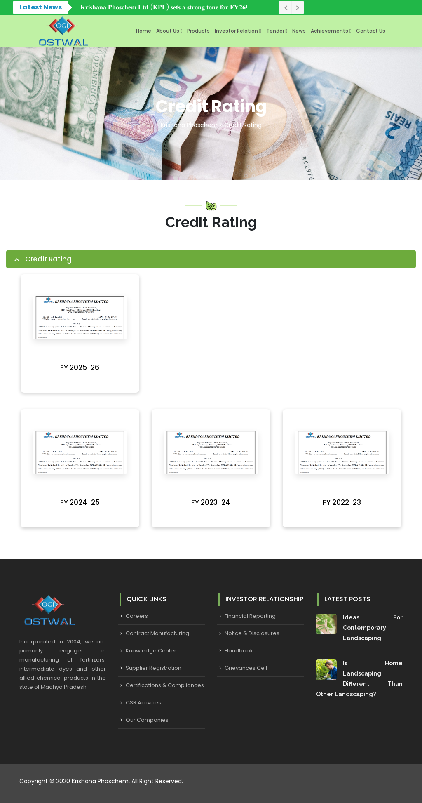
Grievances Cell (246, 668)
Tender (275, 30)
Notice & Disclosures (252, 633)
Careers (137, 616)
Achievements (329, 30)
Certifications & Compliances (165, 685)
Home (143, 30)
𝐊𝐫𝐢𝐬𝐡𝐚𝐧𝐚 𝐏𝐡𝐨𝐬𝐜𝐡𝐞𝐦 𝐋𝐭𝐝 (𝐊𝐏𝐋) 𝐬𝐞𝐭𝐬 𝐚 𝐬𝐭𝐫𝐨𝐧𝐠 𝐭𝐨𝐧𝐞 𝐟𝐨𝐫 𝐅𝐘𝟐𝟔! (163, 7)
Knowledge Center (151, 651)
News (299, 30)
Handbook (239, 651)
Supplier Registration (153, 668)
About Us (167, 30)
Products (198, 30)
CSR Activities (143, 702)
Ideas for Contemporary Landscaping (373, 627)
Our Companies (147, 720)
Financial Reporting (250, 616)
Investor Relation (236, 30)
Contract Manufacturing (157, 633)
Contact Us (370, 30)
